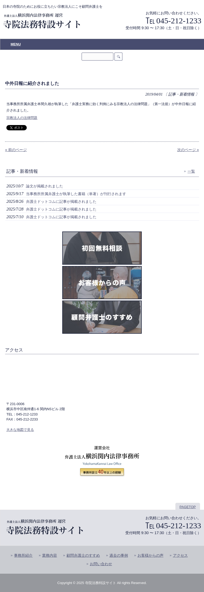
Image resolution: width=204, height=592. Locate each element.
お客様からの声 (150, 555)
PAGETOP (188, 507)
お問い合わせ (101, 564)
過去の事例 (118, 555)
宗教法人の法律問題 (21, 118)
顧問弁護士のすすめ (83, 555)
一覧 (191, 171)
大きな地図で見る (20, 430)
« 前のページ (16, 150)
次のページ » (188, 150)
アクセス (180, 555)
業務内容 (49, 555)
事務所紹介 (23, 555)
